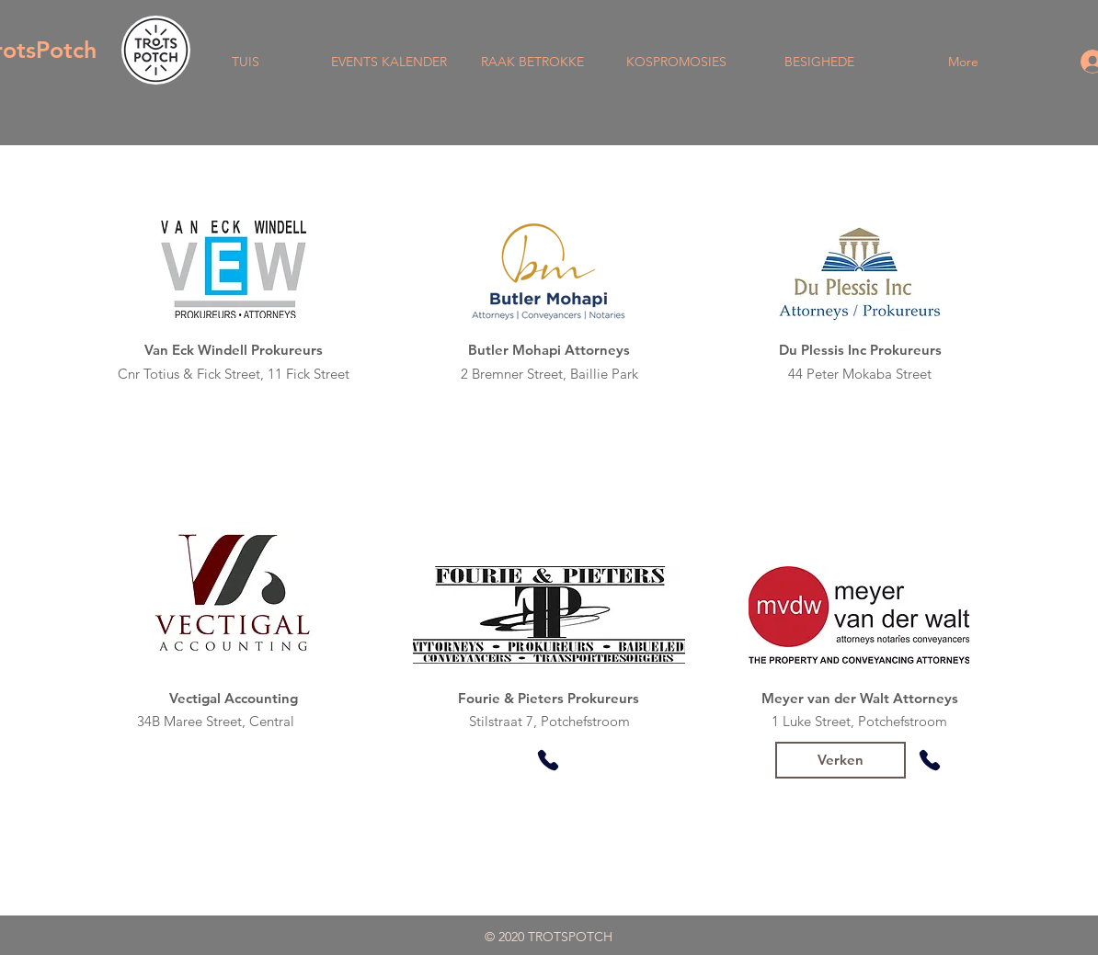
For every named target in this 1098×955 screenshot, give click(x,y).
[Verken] (840, 760)
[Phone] (548, 760)
